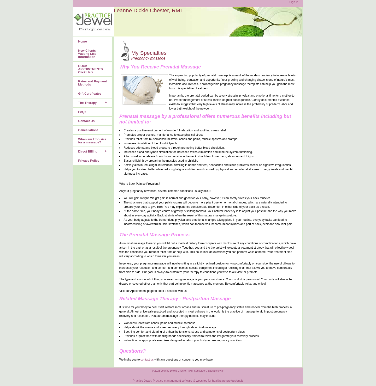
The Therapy (87, 102)
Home (82, 41)
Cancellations (88, 130)
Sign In (293, 2)
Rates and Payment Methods (92, 83)
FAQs (82, 112)
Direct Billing (87, 151)
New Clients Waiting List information (87, 54)
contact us (147, 359)
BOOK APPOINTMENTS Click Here (90, 69)
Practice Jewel (142, 380)
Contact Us (86, 121)
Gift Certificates (89, 93)
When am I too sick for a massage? (92, 140)
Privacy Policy (88, 160)
